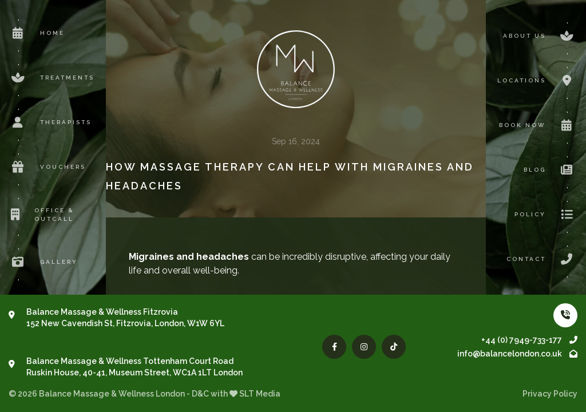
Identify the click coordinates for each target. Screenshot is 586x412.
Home (37, 33)
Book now (538, 125)
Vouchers (47, 167)
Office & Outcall (41, 214)
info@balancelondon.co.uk (517, 353)
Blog (550, 170)
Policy (545, 214)
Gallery (43, 262)
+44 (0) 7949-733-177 (529, 339)
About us (540, 36)
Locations (537, 80)
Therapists (50, 122)
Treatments (51, 78)
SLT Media (259, 393)
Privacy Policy (549, 393)
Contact (541, 259)
